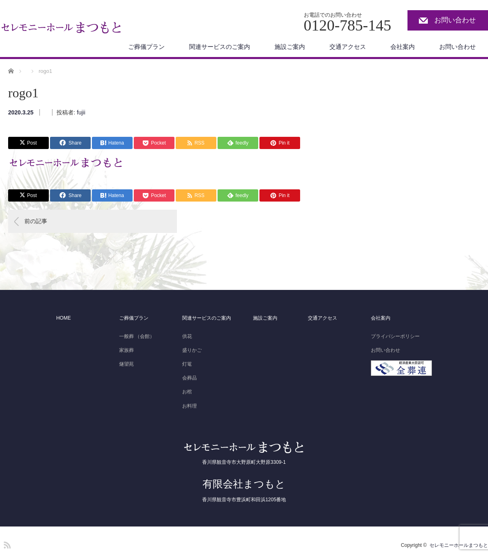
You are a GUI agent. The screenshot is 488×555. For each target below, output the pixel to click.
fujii (81, 112)
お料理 (189, 406)
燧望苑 (126, 364)
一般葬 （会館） (137, 336)
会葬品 (189, 378)
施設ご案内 (289, 46)
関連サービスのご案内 (219, 46)
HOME (63, 318)
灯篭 (187, 364)
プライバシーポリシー (395, 336)
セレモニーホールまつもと (458, 545)
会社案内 (402, 46)
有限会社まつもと (244, 483)
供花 (187, 336)
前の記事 (35, 221)
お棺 (187, 392)
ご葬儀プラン (146, 46)
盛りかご (192, 350)
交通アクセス (347, 46)
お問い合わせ (455, 20)
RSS (6, 543)
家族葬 (126, 350)
